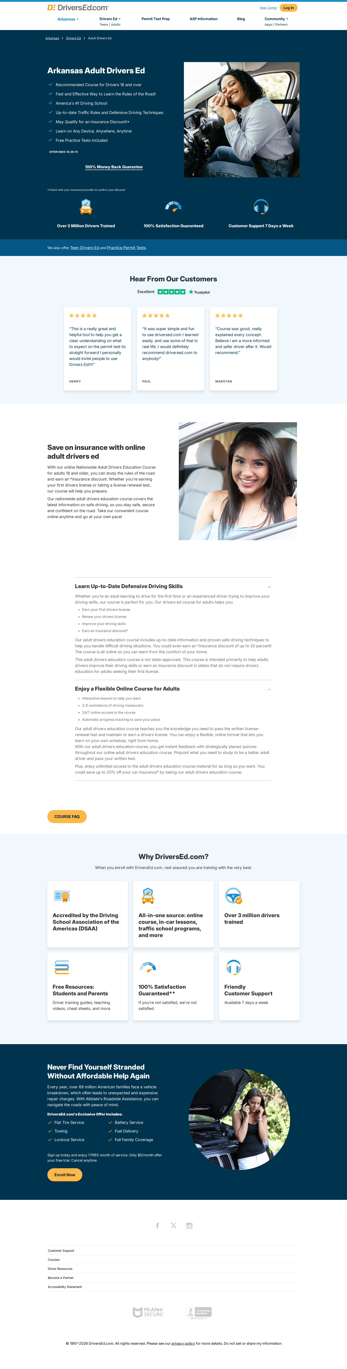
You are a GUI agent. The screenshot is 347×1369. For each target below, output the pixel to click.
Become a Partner (61, 1278)
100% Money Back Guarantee (114, 167)
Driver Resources (60, 1269)
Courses (54, 1259)
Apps (268, 24)
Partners (281, 24)
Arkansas (52, 38)
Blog (241, 19)
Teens (104, 24)
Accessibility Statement (65, 1287)
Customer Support (61, 1250)
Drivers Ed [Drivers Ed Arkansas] (73, 38)
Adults (115, 24)
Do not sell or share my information (252, 1343)
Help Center (268, 7)
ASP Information (204, 19)
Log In (288, 8)
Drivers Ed (111, 18)
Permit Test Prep (156, 19)
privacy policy (183, 1343)
